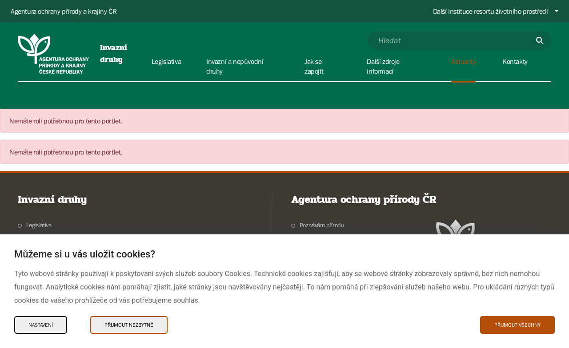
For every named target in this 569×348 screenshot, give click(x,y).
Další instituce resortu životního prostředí (490, 11)
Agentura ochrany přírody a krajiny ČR (63, 11)
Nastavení (40, 325)
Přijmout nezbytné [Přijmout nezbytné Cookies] (128, 325)
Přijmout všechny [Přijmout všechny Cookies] (517, 325)
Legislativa (39, 225)
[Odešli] (540, 40)
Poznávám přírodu (322, 225)
